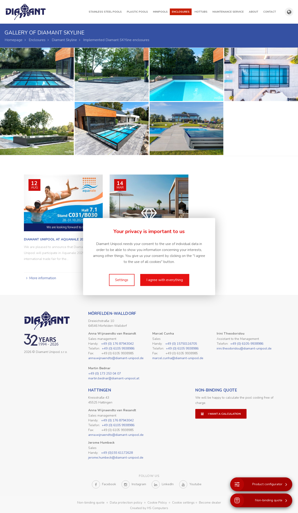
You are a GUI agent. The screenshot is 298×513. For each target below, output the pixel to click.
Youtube (190, 484)
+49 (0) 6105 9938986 (118, 348)
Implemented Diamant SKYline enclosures (116, 40)
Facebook (104, 484)
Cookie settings (183, 502)
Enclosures (37, 40)
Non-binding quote (216, 390)
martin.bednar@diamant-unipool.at (113, 378)
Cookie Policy (158, 502)
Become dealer (210, 502)
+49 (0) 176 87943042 (117, 343)
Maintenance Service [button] (228, 12)
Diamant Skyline (64, 40)
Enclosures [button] (181, 12)
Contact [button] (269, 12)
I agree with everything (164, 280)
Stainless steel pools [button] (105, 12)
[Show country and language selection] (289, 12)
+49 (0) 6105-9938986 (246, 343)
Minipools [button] (160, 12)
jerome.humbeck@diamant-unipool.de (115, 457)
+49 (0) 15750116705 (181, 343)
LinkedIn (163, 484)
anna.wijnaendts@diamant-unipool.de (116, 358)
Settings (121, 280)
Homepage (14, 40)
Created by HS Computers (149, 508)
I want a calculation (221, 414)
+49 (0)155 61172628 (117, 453)
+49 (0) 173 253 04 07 (104, 373)
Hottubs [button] (201, 12)
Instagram (134, 484)
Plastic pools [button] (137, 12)
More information (42, 278)
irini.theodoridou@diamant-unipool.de (244, 348)
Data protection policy (126, 502)
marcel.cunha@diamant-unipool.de (177, 358)
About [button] (253, 12)
